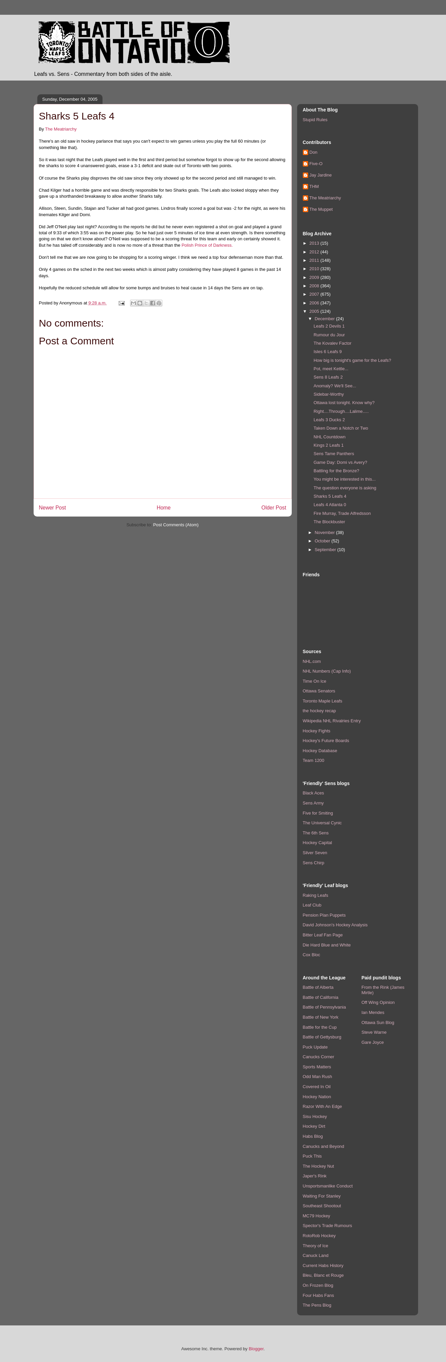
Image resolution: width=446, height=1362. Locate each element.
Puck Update (315, 1047)
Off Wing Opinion (378, 1002)
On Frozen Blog (318, 1285)
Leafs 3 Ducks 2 (329, 419)
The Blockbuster (329, 521)
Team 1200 (313, 760)
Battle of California (320, 997)
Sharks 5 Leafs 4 (330, 496)
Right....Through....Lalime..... (341, 411)
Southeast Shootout (322, 1205)
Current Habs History (323, 1265)
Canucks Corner (318, 1056)
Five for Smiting (318, 813)
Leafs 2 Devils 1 (329, 326)
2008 (315, 285)
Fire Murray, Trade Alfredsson (342, 513)
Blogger (256, 1348)
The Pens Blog (317, 1305)
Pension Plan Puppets (324, 915)
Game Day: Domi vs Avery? (340, 462)
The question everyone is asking (345, 487)
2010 (315, 268)
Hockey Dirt (314, 1126)
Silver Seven (315, 852)
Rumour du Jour (329, 334)
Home (164, 507)
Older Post (273, 507)
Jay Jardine (321, 175)
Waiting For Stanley (322, 1196)
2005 (315, 311)
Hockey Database (320, 750)
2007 (315, 294)
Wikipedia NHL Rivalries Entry (332, 720)
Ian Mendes (373, 1012)
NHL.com (312, 661)
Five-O (316, 163)
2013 (315, 243)
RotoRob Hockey (319, 1235)
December (325, 318)
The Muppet (321, 209)
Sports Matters (317, 1066)
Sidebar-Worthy (329, 394)
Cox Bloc (311, 954)
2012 (315, 251)
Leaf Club (312, 905)
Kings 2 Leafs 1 (329, 445)
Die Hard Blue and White (327, 944)
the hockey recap (319, 710)
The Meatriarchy (61, 129)
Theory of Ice (315, 1245)
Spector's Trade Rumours (327, 1225)
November (325, 532)
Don (314, 152)
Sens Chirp (313, 862)
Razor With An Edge (322, 1106)
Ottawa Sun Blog (378, 1022)
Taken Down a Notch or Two (341, 428)
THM (314, 186)
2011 (315, 260)
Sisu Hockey (315, 1116)
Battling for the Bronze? (336, 470)
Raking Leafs (315, 895)
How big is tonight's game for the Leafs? (352, 360)
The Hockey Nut (318, 1166)
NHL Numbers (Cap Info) (327, 671)
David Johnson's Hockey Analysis (335, 924)
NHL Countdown (330, 436)
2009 (315, 277)
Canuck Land (316, 1255)
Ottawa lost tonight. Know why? (344, 402)
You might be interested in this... (345, 479)
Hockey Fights (316, 730)
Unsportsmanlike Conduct (328, 1185)
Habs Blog (313, 1136)
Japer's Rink (315, 1175)
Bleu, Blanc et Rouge (323, 1275)
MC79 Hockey (316, 1215)
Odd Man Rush (317, 1076)
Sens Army (313, 803)
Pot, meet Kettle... (331, 368)
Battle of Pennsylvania (324, 1007)
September (326, 549)
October (323, 540)
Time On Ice (314, 681)
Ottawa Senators (319, 690)
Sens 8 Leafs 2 (328, 377)
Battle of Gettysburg (322, 1036)
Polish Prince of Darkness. (207, 245)
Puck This (312, 1156)
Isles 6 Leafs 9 (328, 351)
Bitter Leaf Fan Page (323, 934)
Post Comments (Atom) (176, 524)
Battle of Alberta (318, 987)
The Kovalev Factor (333, 343)
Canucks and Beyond (323, 1146)
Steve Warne (374, 1032)
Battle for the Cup (320, 1027)
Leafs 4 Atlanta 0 (330, 504)
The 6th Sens (316, 832)
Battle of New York (320, 1017)
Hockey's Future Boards (326, 740)
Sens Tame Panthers (334, 453)
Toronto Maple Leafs (322, 700)
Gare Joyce (373, 1042)
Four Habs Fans (318, 1295)
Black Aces (313, 792)
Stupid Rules (315, 119)
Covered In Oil (317, 1086)
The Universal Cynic (322, 822)
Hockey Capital (317, 842)
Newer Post (52, 507)
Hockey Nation (317, 1096)
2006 (315, 302)
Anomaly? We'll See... (335, 385)
